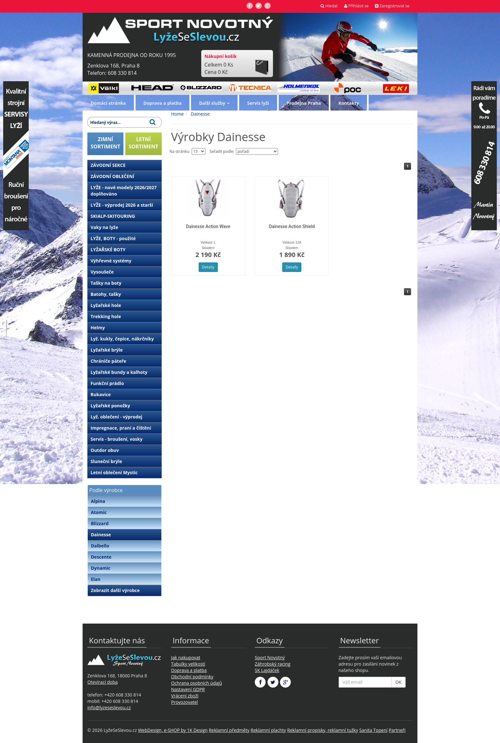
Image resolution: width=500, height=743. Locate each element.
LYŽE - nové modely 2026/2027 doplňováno (124, 190)
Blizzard (99, 523)
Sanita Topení (373, 730)
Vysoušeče (102, 272)
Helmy (98, 328)
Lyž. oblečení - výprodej (116, 417)
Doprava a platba (162, 103)
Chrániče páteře (108, 361)
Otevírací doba (102, 682)
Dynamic (100, 568)
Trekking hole (106, 316)
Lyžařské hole (106, 305)
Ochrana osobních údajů (196, 683)
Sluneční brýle (106, 461)
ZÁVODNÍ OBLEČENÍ (112, 176)
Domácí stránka (108, 103)
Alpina (98, 501)
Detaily (208, 267)
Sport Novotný (270, 657)
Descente (101, 557)
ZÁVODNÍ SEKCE (108, 165)
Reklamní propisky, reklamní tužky (322, 730)
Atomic (99, 512)
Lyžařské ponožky (110, 406)
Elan (95, 579)
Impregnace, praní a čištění (121, 428)
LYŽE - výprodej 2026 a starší (122, 205)
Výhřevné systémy (111, 261)
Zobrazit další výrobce (115, 590)
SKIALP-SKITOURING (113, 216)
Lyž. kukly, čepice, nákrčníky (122, 339)
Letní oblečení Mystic (114, 472)
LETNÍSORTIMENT (143, 143)
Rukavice (101, 394)
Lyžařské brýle (107, 350)
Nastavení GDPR (188, 689)
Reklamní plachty (268, 730)
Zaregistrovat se (392, 6)
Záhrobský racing (272, 664)
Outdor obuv (105, 450)
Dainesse (101, 535)
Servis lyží (258, 103)
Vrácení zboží (185, 696)
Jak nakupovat (186, 657)
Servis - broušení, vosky (117, 439)
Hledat (329, 6)
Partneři (397, 730)
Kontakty (348, 103)
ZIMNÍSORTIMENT (105, 143)
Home (177, 114)
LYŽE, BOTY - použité (113, 238)
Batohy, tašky (106, 294)
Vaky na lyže (104, 227)
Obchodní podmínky (192, 677)
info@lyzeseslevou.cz (109, 707)
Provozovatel (184, 702)
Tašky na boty (106, 283)
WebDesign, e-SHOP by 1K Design (173, 730)
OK (398, 682)
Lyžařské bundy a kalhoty (119, 372)
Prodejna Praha (304, 103)
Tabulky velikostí (188, 664)
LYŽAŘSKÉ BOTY (108, 249)
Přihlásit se (356, 6)
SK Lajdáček (267, 670)
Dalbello (100, 546)
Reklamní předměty (229, 730)
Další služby (214, 103)
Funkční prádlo (107, 383)
